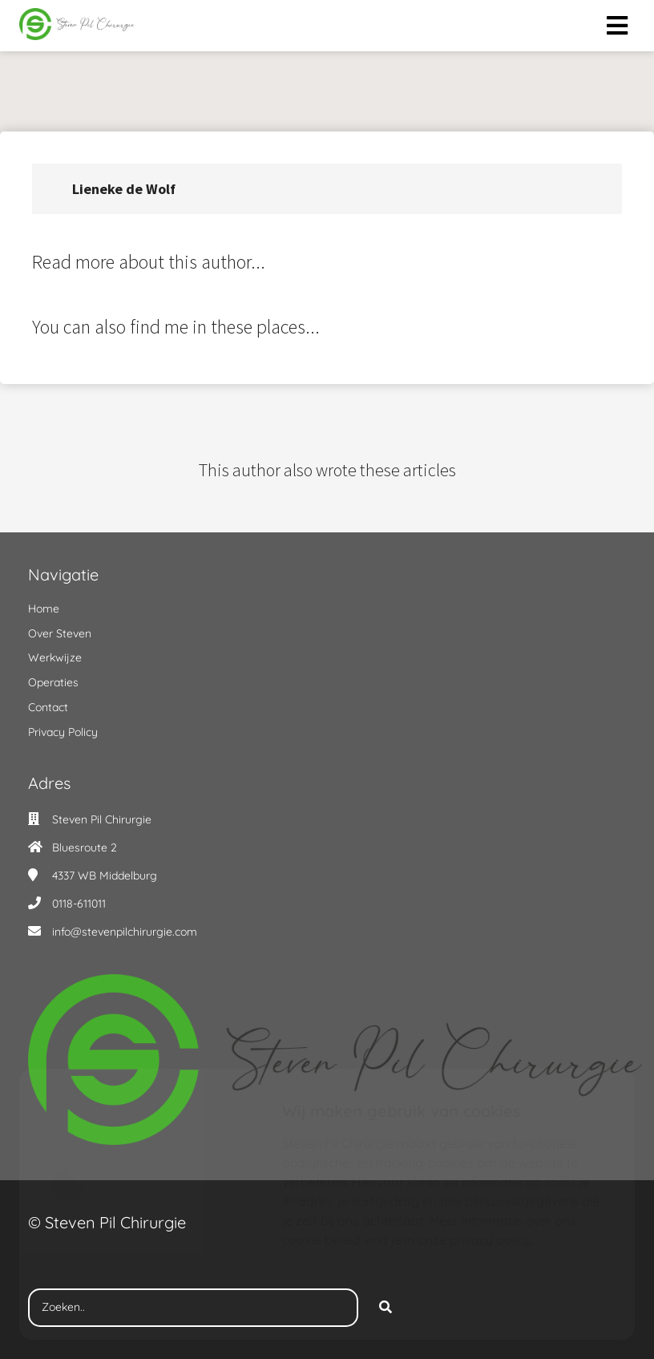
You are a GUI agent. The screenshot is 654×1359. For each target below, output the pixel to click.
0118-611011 (79, 903)
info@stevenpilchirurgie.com (124, 931)
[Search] (385, 1307)
